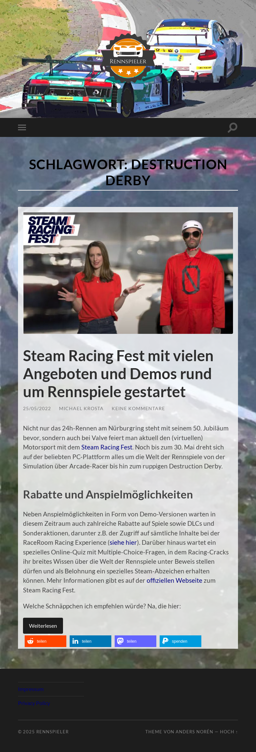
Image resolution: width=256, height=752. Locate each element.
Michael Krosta (81, 408)
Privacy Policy (34, 703)
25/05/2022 (37, 408)
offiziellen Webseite (174, 580)
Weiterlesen (43, 625)
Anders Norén (194, 731)
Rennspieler (52, 731)
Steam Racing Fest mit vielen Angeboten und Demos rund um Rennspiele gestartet (118, 373)
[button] (45, 641)
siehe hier (123, 542)
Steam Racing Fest (106, 447)
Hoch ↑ (229, 731)
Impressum (31, 689)
